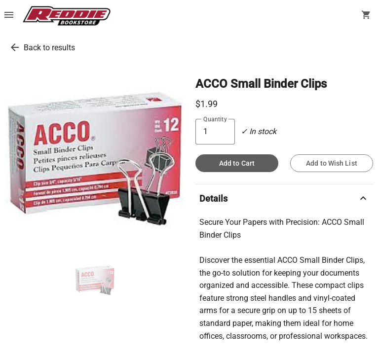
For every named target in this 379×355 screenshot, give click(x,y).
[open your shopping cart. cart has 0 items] (366, 16)
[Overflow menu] (9, 16)
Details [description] (284, 198)
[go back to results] (15, 47)
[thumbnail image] (94, 280)
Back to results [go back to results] (49, 47)
